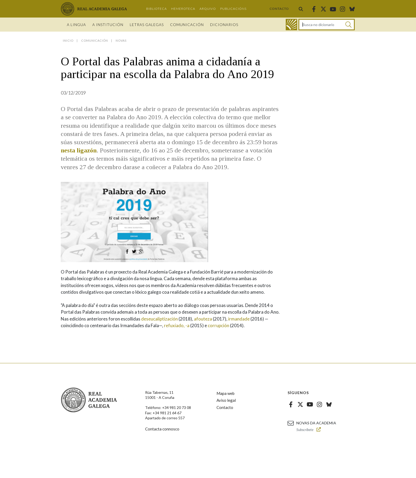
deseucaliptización (159, 319)
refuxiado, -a (176, 325)
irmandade (239, 319)
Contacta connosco (162, 428)
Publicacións (233, 9)
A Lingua (76, 24)
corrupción (218, 325)
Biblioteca (156, 9)
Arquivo (208, 9)
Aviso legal (226, 400)
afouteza (203, 319)
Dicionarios (224, 24)
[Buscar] (348, 24)
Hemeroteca (183, 9)
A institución (107, 24)
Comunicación (187, 24)
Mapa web (225, 393)
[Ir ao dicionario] (291, 24)
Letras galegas (147, 24)
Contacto (279, 9)
